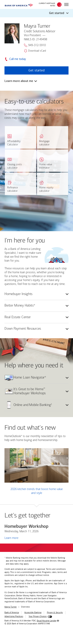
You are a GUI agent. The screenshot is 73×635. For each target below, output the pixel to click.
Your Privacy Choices (38, 616)
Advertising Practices (13, 616)
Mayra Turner (10, 607)
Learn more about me (18, 81)
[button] (36, 13)
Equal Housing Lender (46, 620)
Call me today (17, 59)
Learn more (11, 538)
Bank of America (11, 612)
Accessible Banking (32, 612)
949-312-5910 (35, 45)
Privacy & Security (55, 612)
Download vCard (35, 51)
